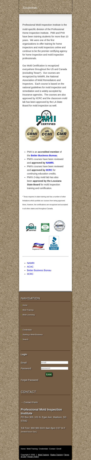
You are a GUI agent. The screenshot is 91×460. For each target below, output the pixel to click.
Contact (52, 449)
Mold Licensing (29, 315)
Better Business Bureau (44, 155)
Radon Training (56, 455)
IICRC (49, 170)
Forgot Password (29, 380)
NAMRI (49, 162)
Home (25, 305)
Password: (26, 368)
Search (25, 339)
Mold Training (28, 310)
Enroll (59, 449)
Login (48, 374)
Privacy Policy (33, 457)
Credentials (45, 8)
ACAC (30, 266)
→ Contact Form (29, 402)
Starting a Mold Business (33, 335)
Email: (24, 362)
